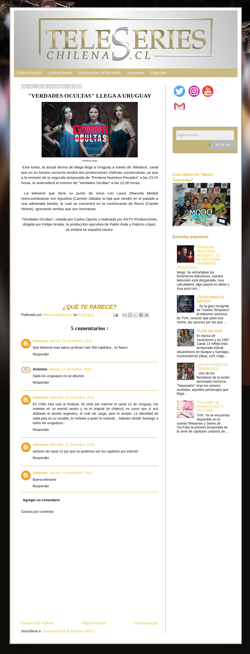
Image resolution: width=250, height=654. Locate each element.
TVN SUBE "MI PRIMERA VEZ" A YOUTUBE (210, 406)
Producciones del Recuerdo (99, 73)
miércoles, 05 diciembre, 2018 (71, 397)
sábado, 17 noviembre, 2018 (70, 369)
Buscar (223, 145)
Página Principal (29, 73)
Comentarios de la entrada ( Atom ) (69, 631)
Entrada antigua (146, 623)
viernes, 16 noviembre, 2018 (70, 341)
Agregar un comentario (41, 500)
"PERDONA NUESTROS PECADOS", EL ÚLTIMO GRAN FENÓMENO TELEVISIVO (198, 257)
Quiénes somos (60, 73)
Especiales (159, 73)
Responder (41, 354)
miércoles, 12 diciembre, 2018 (71, 445)
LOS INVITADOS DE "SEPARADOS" (212, 367)
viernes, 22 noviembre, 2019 (70, 473)
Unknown (40, 341)
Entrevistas (135, 73)
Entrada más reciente (37, 623)
